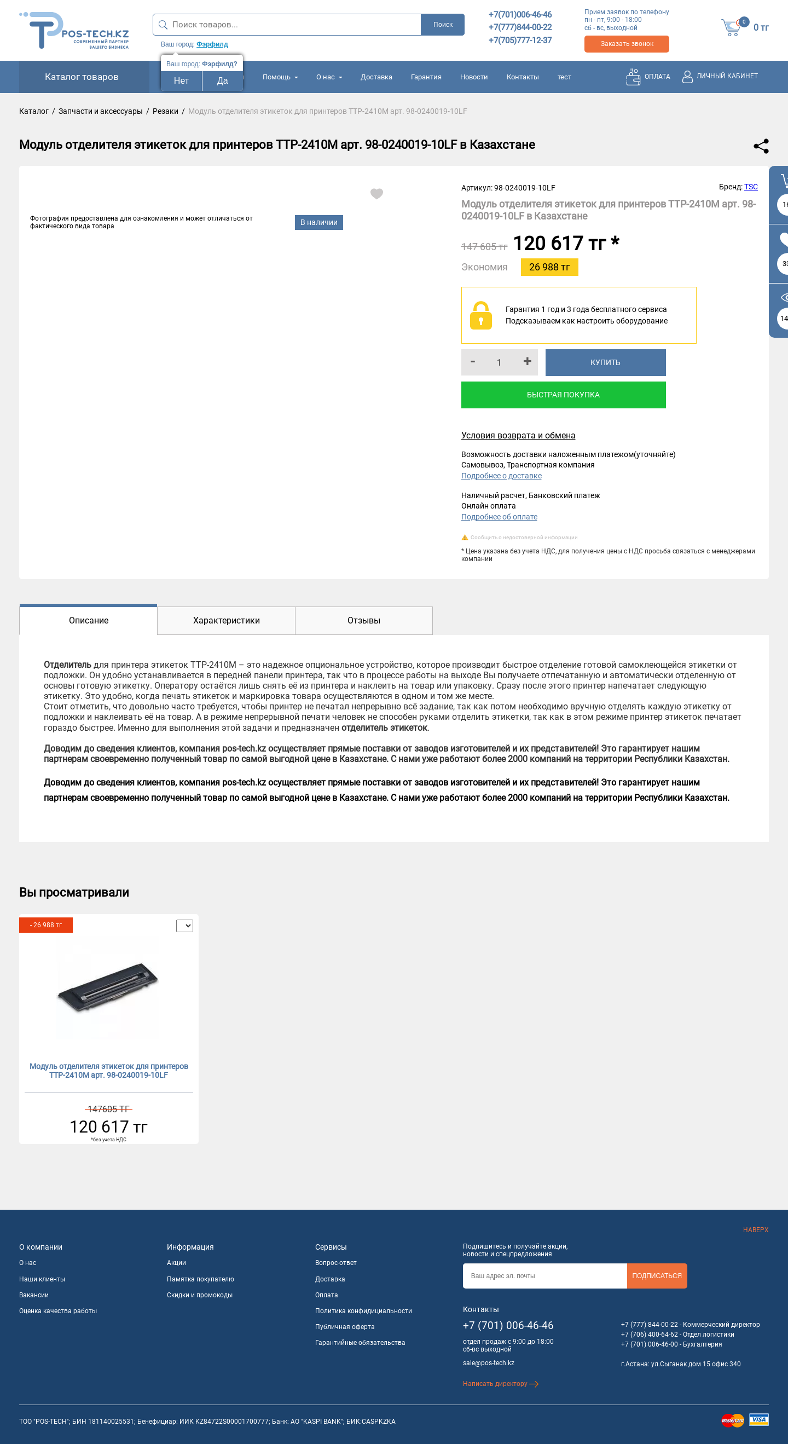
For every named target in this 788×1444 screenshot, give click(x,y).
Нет (181, 80)
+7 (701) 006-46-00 (649, 1344)
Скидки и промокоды (200, 1295)
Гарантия (426, 77)
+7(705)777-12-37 (520, 40)
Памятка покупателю (200, 1279)
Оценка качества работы (58, 1311)
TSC (751, 186)
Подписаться (657, 1276)
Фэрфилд (212, 44)
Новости (474, 77)
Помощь (280, 77)
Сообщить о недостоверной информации (524, 537)
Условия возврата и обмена (518, 435)
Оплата (326, 1295)
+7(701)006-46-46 (520, 15)
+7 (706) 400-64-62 (649, 1334)
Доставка (376, 77)
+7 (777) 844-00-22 (649, 1325)
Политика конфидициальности (363, 1311)
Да (222, 80)
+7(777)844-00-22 (520, 27)
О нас (329, 77)
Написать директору (501, 1384)
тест (564, 77)
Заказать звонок (627, 44)
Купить (605, 362)
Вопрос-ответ (336, 1263)
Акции (176, 1263)
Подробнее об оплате (499, 516)
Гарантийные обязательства (360, 1343)
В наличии (319, 222)
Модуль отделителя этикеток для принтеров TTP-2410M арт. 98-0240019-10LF (109, 1071)
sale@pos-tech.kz (488, 1363)
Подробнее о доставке (501, 475)
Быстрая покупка (563, 394)
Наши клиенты (42, 1279)
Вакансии (34, 1295)
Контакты (523, 77)
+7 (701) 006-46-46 (508, 1325)
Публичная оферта (345, 1327)
